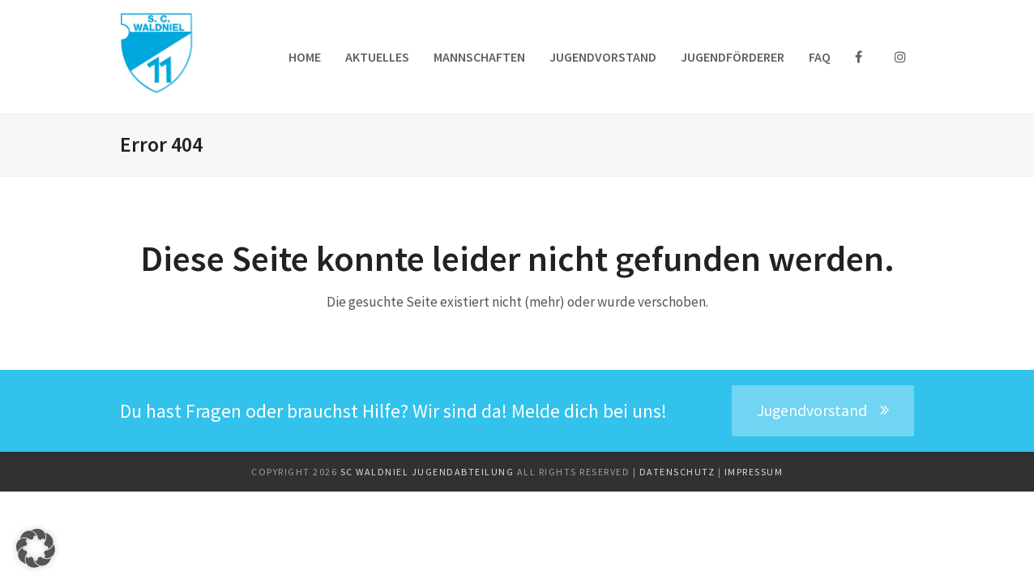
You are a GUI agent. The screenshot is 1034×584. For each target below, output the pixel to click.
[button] (35, 548)
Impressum (754, 472)
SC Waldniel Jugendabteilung (428, 472)
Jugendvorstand (822, 410)
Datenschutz (678, 472)
